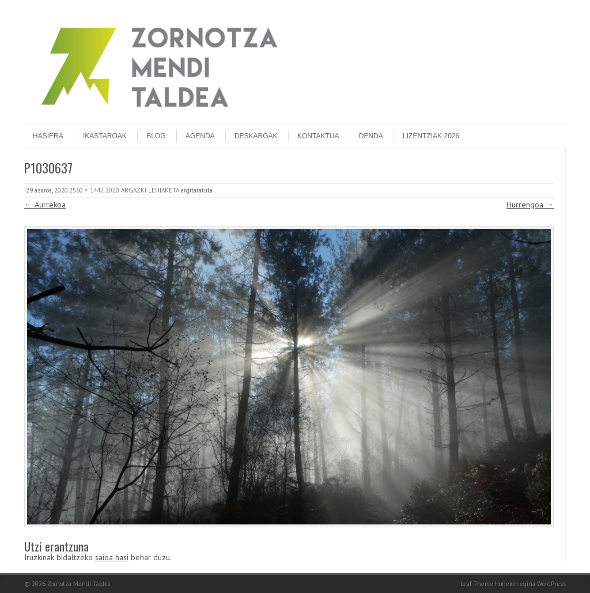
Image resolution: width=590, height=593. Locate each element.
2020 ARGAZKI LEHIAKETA (142, 190)
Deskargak (256, 136)
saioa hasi (111, 557)
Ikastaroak (105, 136)
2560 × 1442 (86, 190)
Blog (155, 136)
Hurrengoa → (530, 204)
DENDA (371, 136)
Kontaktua (318, 136)
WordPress (551, 584)
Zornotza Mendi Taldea (79, 584)
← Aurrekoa (45, 204)
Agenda (200, 136)
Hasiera (48, 136)
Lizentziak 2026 (431, 136)
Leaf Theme (476, 584)
